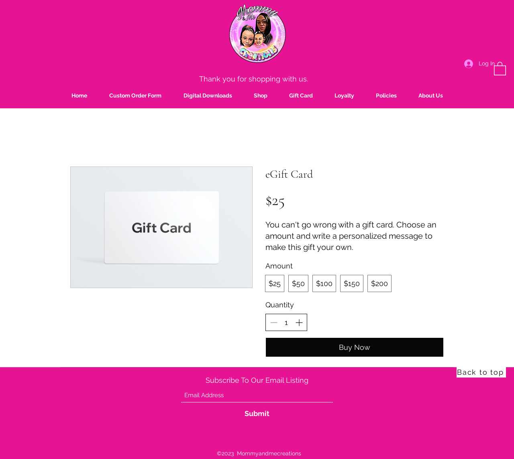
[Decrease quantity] (273, 322)
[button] (500, 68)
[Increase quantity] (299, 322)
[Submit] (257, 413)
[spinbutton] (286, 322)
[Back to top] (481, 372)
